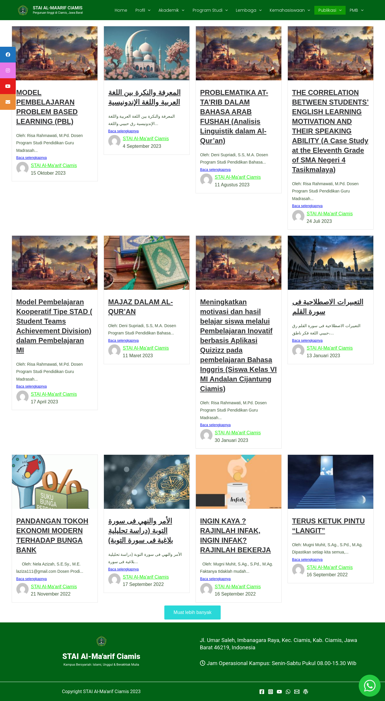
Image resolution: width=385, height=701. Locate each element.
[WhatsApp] (288, 692)
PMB (356, 10)
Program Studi (210, 10)
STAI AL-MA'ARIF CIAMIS (58, 8)
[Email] (296, 692)
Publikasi (330, 10)
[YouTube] (279, 692)
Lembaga (249, 10)
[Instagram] (270, 692)
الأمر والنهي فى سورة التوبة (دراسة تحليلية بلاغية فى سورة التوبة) (140, 530)
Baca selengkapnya (31, 158)
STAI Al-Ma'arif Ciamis (54, 165)
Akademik (171, 10)
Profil (142, 10)
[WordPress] (305, 692)
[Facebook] (261, 692)
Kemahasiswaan (290, 10)
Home (121, 10)
